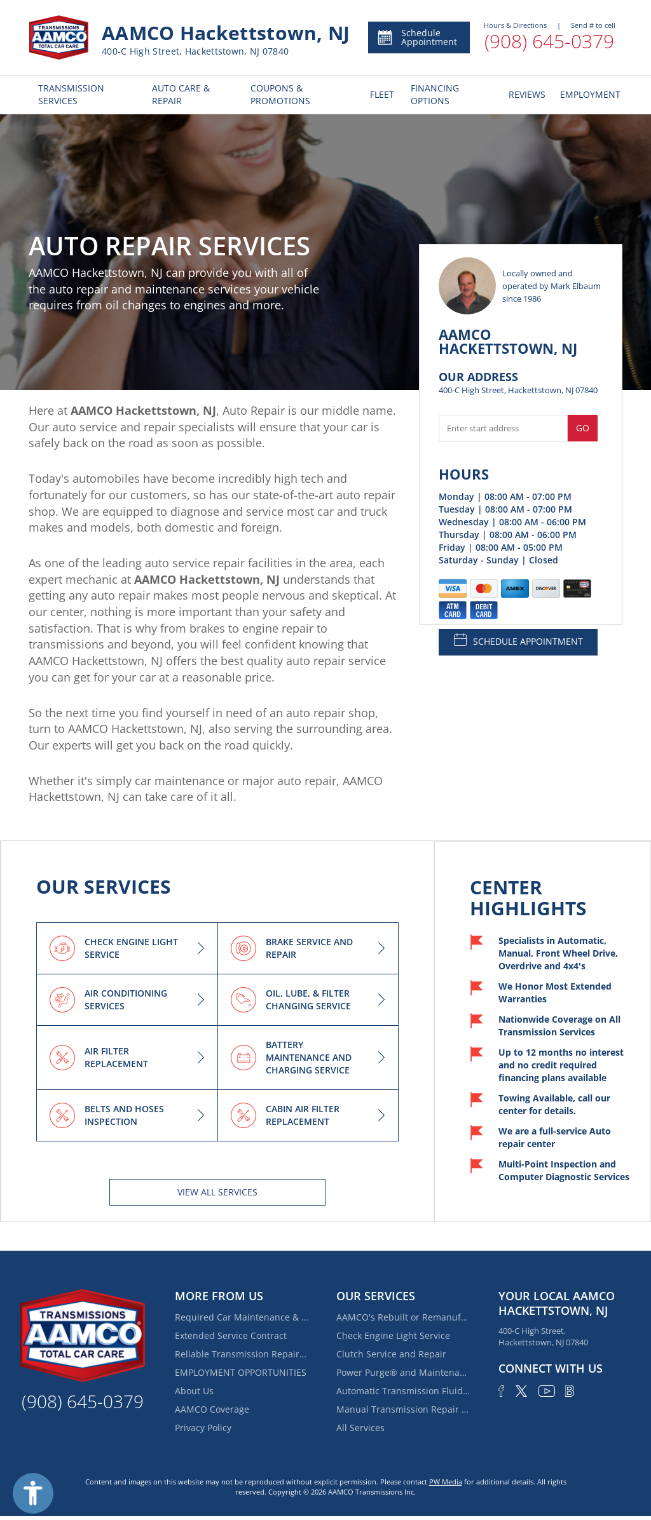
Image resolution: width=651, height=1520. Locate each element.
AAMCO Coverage (212, 1409)
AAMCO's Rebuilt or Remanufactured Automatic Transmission (403, 1317)
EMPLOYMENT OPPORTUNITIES (240, 1372)
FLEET (380, 94)
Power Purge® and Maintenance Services (403, 1372)
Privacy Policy (203, 1428)
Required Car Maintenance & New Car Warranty (241, 1317)
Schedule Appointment (416, 37)
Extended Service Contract (231, 1335)
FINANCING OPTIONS (435, 94)
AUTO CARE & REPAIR (181, 94)
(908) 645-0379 (549, 41)
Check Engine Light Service (393, 1335)
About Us (194, 1391)
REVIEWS (525, 94)
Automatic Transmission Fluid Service (403, 1391)
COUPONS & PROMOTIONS (280, 94)
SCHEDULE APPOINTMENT (518, 640)
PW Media (445, 1481)
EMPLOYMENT (586, 94)
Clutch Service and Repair (391, 1354)
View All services (217, 1192)
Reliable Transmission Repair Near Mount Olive (241, 1354)
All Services (360, 1428)
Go (582, 428)
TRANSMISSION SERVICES (71, 94)
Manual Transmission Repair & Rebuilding (403, 1409)
